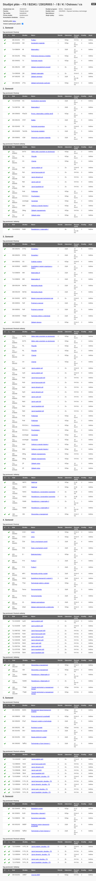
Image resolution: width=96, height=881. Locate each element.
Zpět (93, 4)
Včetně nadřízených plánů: (12, 24)
